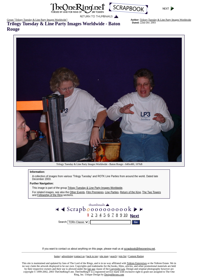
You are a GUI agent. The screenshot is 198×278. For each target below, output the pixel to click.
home (57, 256)
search (113, 256)
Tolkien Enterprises (137, 263)
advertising (67, 256)
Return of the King (130, 192)
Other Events (77, 192)
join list (122, 256)
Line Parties (112, 192)
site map (104, 256)
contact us (79, 256)
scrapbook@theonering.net (139, 248)
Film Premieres (94, 192)
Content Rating (136, 256)
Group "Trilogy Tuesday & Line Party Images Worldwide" (37, 19)
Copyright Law (117, 268)
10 (125, 215)
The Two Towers (151, 192)
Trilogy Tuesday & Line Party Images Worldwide (165, 19)
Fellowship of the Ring (49, 195)
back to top (92, 256)
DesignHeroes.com (114, 274)
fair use (91, 268)
